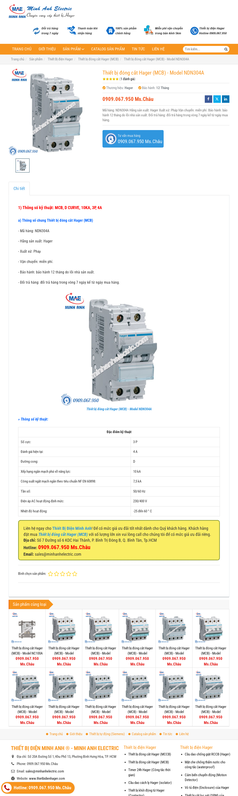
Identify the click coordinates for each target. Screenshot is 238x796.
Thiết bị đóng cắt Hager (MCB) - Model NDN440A (137, 653)
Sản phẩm (72, 49)
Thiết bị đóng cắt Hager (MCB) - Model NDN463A (63, 653)
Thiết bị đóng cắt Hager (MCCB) (149, 754)
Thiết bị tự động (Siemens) (105, 734)
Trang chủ (22, 49)
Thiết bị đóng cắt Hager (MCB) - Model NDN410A (137, 712)
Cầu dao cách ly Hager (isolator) (150, 783)
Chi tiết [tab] (19, 188)
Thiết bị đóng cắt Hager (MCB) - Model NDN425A (210, 653)
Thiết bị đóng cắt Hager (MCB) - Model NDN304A (119, 409)
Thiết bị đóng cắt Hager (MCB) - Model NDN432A (174, 653)
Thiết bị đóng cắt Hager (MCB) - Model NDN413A (100, 712)
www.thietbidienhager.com (47, 778)
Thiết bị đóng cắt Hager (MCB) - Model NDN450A (100, 653)
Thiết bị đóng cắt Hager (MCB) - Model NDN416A (63, 712)
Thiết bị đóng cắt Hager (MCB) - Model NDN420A (27, 712)
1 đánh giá (127, 79)
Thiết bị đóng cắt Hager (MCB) (148, 762)
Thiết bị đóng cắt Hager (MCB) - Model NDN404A (210, 712)
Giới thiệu (47, 49)
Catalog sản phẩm (108, 49)
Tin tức (138, 49)
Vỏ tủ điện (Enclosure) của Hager (207, 788)
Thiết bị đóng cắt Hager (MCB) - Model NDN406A (174, 712)
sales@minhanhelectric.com (45, 771)
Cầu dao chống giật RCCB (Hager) (207, 754)
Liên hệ (158, 49)
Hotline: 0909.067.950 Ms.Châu (36, 788)
